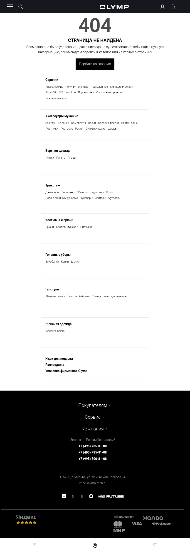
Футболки (114, 198)
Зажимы (50, 123)
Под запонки (86, 92)
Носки (92, 123)
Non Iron (70, 92)
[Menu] (9, 6)
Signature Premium (121, 86)
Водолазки (68, 192)
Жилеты (82, 192)
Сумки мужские (95, 128)
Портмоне (66, 128)
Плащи (72, 157)
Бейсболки (52, 261)
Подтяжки (51, 128)
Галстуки (52, 289)
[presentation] (95, 276)
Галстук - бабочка (78, 296)
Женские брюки (55, 331)
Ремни (79, 128)
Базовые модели (56, 98)
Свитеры (100, 198)
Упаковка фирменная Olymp (66, 371)
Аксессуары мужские (61, 116)
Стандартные (100, 296)
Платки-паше (129, 123)
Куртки (49, 157)
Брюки (49, 227)
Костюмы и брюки (59, 220)
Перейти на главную (95, 64)
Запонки (63, 123)
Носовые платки (108, 123)
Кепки (65, 261)
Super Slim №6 (54, 92)
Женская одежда (58, 324)
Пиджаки (86, 227)
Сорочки (51, 80)
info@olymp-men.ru (92, 483)
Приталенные (99, 86)
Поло (109, 192)
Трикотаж (52, 185)
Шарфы (112, 128)
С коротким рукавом (109, 92)
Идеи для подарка (59, 358)
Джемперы (52, 192)
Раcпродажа (54, 365)
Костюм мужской (67, 227)
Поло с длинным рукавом (61, 198)
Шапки (75, 261)
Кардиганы (97, 192)
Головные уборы (58, 254)
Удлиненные (118, 296)
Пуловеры (86, 198)
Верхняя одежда (58, 150)
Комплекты (78, 123)
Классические (54, 86)
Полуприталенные (76, 86)
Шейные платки (55, 296)
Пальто (60, 157)
